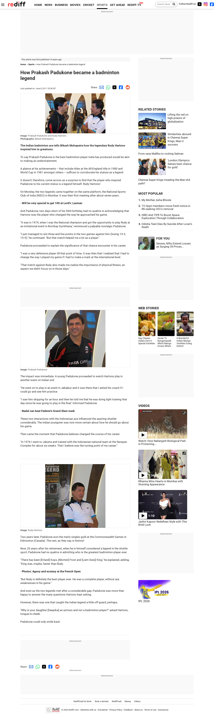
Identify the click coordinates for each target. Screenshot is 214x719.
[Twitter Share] (114, 87)
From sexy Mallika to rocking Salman (160, 153)
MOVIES (75, 5)
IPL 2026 (144, 601)
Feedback (128, 710)
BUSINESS (61, 5)
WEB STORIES (148, 308)
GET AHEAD (117, 5)
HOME (38, 5)
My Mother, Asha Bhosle (156, 200)
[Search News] (173, 4)
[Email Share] (101, 87)
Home (23, 64)
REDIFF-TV (134, 5)
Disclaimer (103, 710)
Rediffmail (116, 701)
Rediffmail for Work (83, 701)
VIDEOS (144, 406)
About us (138, 710)
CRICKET (88, 5)
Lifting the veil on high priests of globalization (178, 118)
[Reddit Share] (127, 87)
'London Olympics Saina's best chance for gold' (180, 164)
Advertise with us (88, 710)
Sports (31, 64)
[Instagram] (206, 4)
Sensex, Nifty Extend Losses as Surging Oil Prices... (173, 245)
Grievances (163, 710)
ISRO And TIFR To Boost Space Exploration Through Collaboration (163, 217)
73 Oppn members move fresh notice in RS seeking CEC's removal (166, 207)
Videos (137, 701)
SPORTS (102, 5)
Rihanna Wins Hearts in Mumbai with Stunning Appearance (160, 483)
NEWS (48, 5)
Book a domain (102, 701)
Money (128, 701)
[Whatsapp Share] (107, 87)
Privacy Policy (115, 710)
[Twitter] (199, 4)
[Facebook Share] (120, 87)
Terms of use (150, 710)
